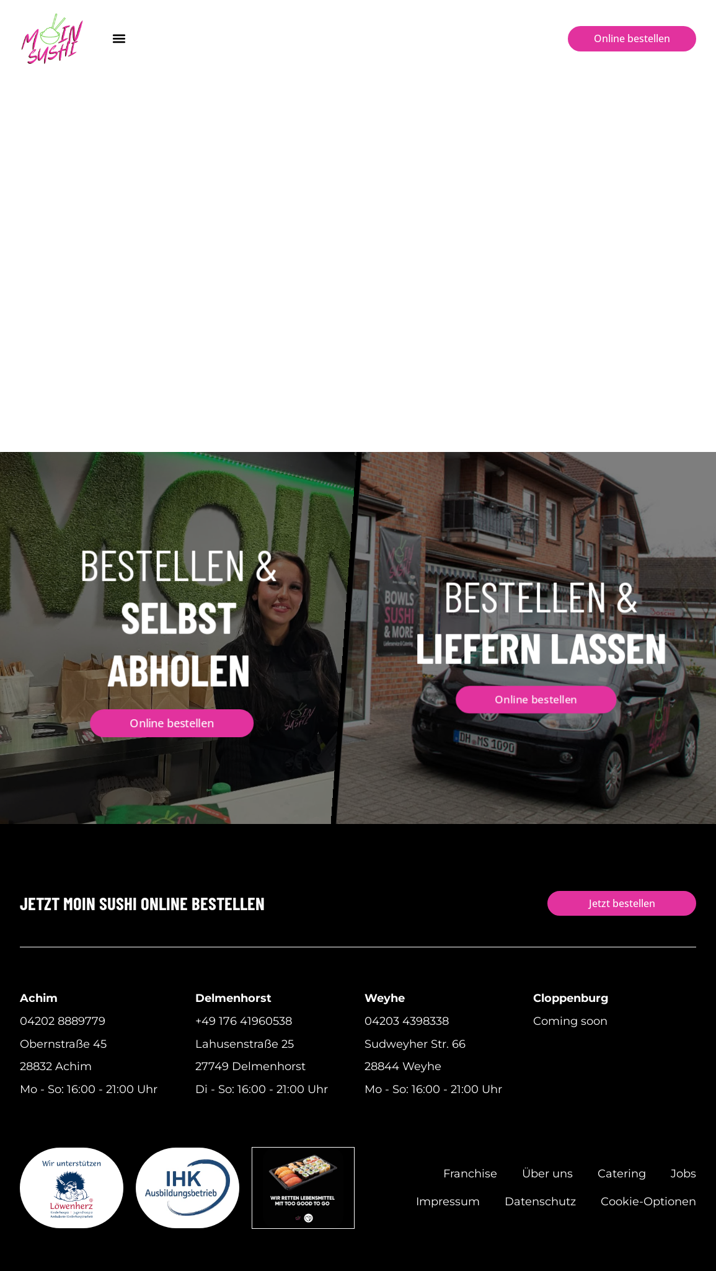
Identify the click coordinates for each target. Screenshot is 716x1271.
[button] (118, 39)
